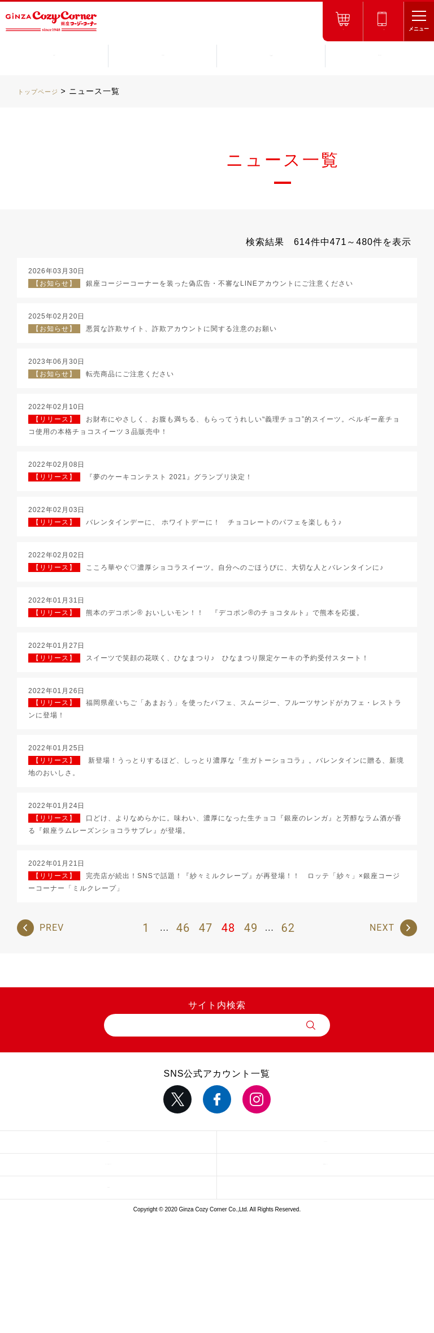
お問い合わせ (380, 55)
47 (205, 928)
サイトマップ (108, 1142)
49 (251, 928)
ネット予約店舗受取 (383, 30)
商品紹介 (54, 55)
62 (287, 928)
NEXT (382, 927)
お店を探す (163, 55)
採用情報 (108, 1188)
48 (228, 928)
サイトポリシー (325, 1142)
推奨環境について (325, 1164)
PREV (52, 927)
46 (183, 928)
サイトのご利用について (108, 1164)
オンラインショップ (342, 30)
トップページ (43, 91)
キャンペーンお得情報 (271, 55)
